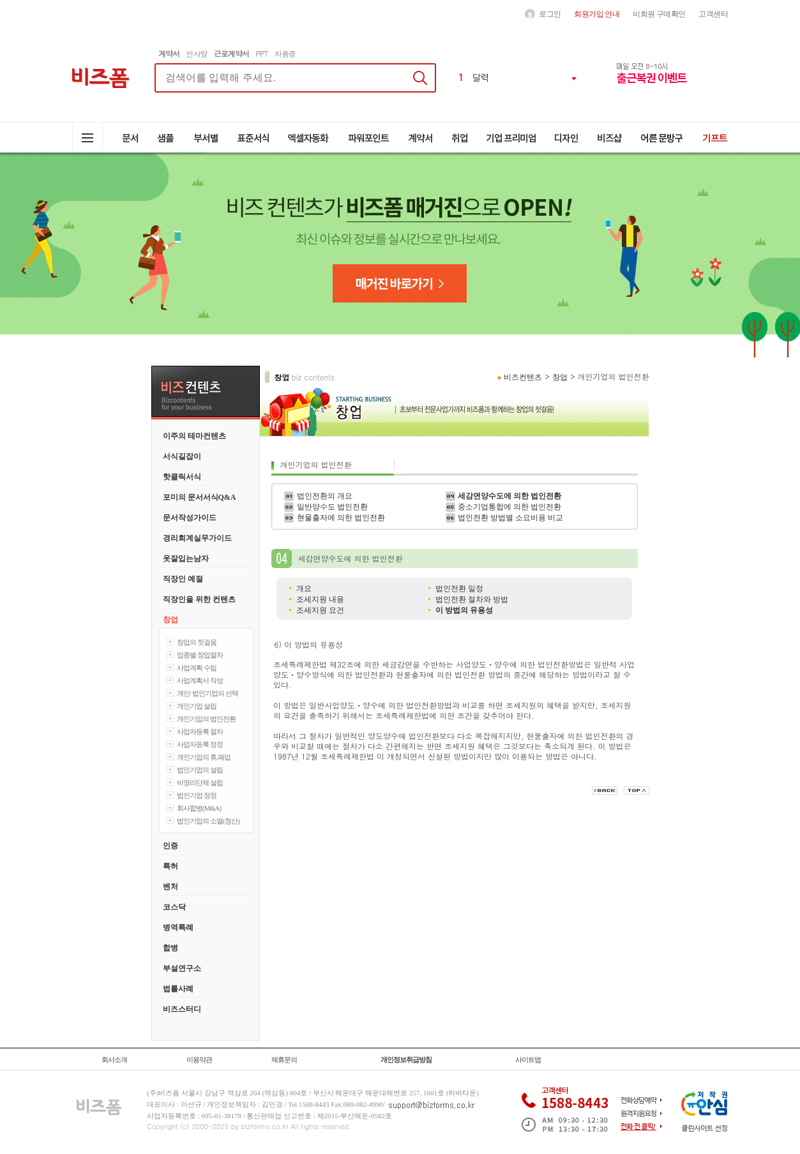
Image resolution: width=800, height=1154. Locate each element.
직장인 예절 (183, 578)
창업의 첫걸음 (197, 642)
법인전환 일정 (459, 588)
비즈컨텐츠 (523, 377)
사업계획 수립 (197, 667)
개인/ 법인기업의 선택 (208, 693)
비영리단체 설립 (200, 782)
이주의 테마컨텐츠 (194, 435)
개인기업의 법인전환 (206, 719)
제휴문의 (284, 1059)
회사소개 (114, 1059)
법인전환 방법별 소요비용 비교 (510, 517)
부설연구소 (182, 968)
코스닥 (174, 907)
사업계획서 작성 (200, 680)
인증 (170, 845)
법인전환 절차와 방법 (471, 599)
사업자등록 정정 (200, 744)
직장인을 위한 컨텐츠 (199, 599)
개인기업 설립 (197, 706)
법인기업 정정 (197, 795)
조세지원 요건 (320, 610)
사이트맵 (528, 1059)
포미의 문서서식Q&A (199, 497)
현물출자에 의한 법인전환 (341, 517)
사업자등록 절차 (200, 731)
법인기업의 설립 (200, 770)
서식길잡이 (182, 456)
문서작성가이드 (189, 517)
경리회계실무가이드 (197, 538)
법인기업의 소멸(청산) (208, 821)
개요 (304, 588)
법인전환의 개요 (324, 495)
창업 (170, 619)
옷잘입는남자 (186, 558)
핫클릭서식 (182, 476)
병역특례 (178, 927)
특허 (170, 866)
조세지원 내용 (320, 599)
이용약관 (199, 1059)
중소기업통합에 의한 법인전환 (509, 506)
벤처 (170, 886)
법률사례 (178, 988)
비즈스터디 (182, 1009)
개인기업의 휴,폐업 (204, 757)
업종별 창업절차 (200, 655)
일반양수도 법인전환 (332, 506)
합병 (170, 947)
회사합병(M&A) (199, 808)
